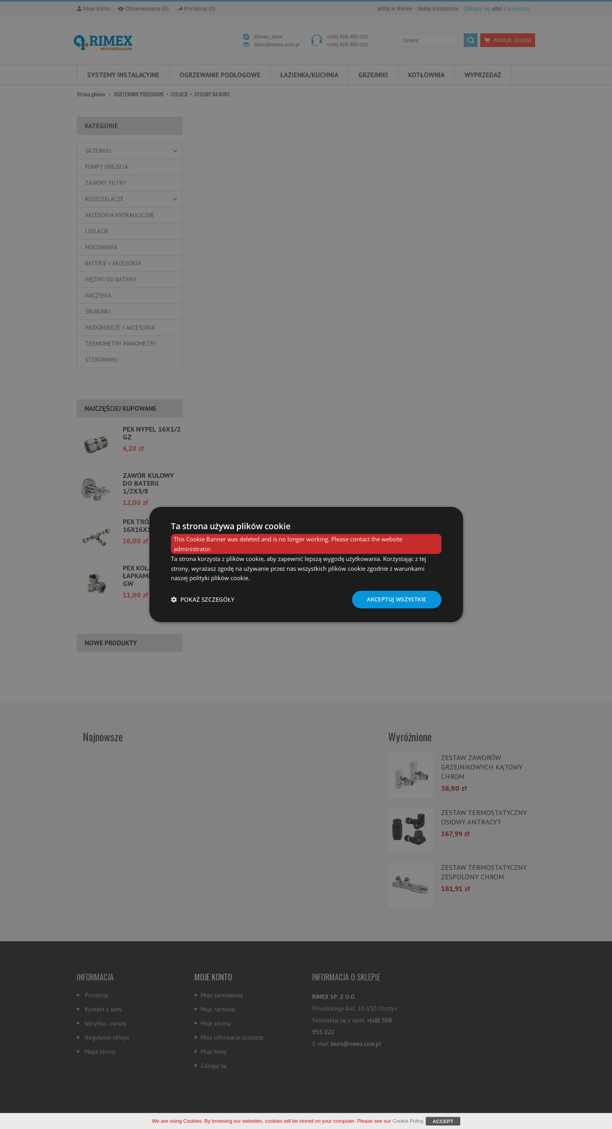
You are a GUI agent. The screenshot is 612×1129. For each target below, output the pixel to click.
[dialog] (306, 564)
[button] (202, 599)
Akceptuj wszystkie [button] (396, 599)
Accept (442, 1124)
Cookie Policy (407, 1123)
